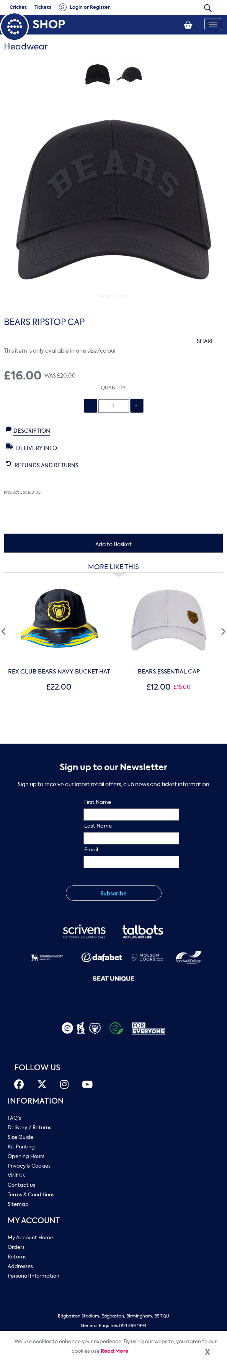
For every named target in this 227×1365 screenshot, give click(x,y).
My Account (34, 1221)
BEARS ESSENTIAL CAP (169, 671)
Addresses (20, 1266)
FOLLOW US (37, 1068)
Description (28, 430)
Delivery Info (31, 448)
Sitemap (18, 1204)
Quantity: (113, 387)
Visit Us (16, 1175)
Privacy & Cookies (29, 1166)
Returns (17, 1256)
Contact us (21, 1185)
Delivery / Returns (29, 1127)
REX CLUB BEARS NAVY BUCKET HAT (59, 671)
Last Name (98, 826)
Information (36, 1101)
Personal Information (33, 1276)
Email (91, 849)
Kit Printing (21, 1146)
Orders (16, 1247)
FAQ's (14, 1118)
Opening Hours (26, 1156)
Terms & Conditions (31, 1194)
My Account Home (30, 1237)
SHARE (210, 341)
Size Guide (20, 1137)
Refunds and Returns (42, 465)
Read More (114, 1351)
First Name (97, 802)
